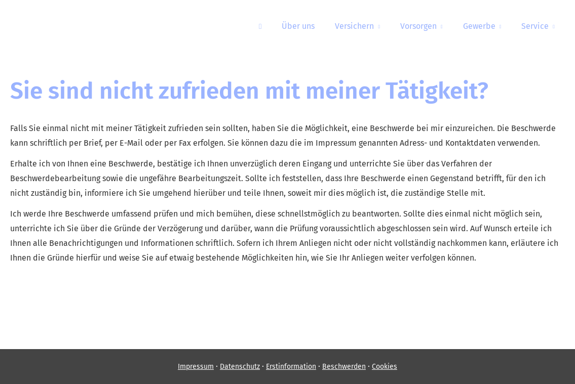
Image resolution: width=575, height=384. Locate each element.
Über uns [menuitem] (298, 26)
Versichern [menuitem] (354, 26)
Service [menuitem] (535, 26)
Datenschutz (240, 366)
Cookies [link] (384, 366)
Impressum (196, 366)
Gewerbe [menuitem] (479, 26)
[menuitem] (260, 26)
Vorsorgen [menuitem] (418, 26)
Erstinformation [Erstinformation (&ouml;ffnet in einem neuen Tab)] (291, 366)
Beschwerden (344, 366)
